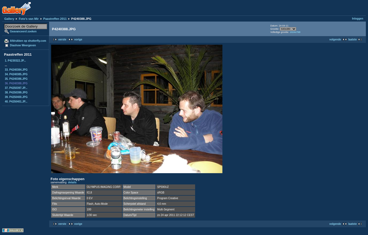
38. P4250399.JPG (16, 92)
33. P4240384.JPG (16, 69)
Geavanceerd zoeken (23, 31)
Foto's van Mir (29, 18)
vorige (78, 39)
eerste (62, 39)
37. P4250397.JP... (16, 87)
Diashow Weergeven (23, 45)
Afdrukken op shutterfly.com (28, 40)
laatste (352, 39)
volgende (335, 39)
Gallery (9, 18)
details (72, 182)
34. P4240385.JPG (16, 74)
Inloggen (357, 18)
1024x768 (295, 32)
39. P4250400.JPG (16, 97)
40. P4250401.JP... (16, 101)
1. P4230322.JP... (15, 60)
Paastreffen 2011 (55, 18)
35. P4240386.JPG (16, 78)
